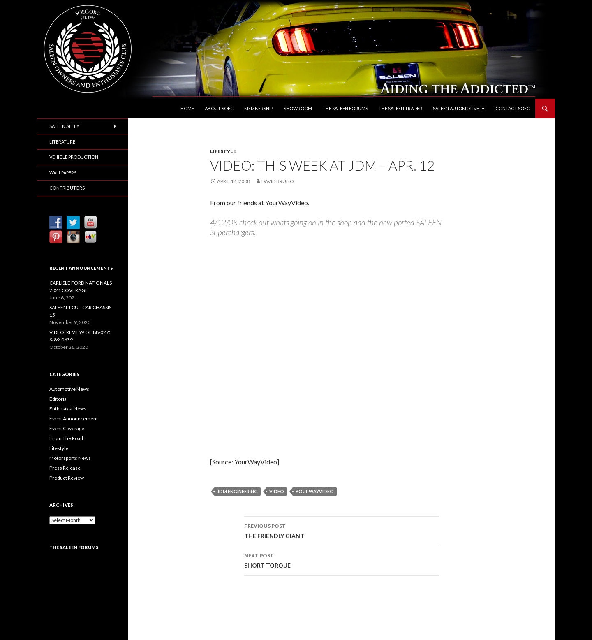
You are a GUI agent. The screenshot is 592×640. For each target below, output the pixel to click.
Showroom (298, 108)
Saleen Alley (64, 126)
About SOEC (219, 108)
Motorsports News (70, 458)
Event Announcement (73, 418)
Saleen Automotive (456, 108)
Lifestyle (223, 151)
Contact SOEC (512, 108)
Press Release (65, 468)
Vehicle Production (73, 157)
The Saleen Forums (345, 108)
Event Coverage (66, 428)
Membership (258, 108)
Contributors (67, 187)
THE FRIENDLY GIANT (341, 530)
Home (187, 108)
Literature (62, 141)
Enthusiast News (67, 409)
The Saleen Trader (400, 108)
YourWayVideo (315, 491)
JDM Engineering (237, 491)
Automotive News (69, 389)
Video (276, 491)
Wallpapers (62, 172)
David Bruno (277, 181)
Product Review (66, 478)
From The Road (66, 438)
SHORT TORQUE (341, 560)
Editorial (58, 399)
